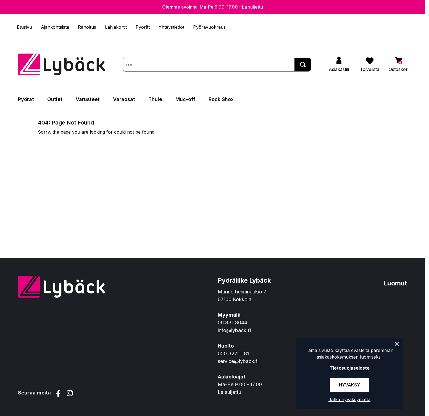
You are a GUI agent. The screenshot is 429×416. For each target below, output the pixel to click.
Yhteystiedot (171, 27)
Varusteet (88, 99)
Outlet (54, 99)
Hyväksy (349, 385)
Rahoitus (87, 27)
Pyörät (143, 27)
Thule (155, 99)
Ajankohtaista (55, 27)
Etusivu (24, 27)
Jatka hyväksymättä (349, 399)
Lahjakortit (116, 27)
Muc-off (185, 99)
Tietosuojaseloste (350, 368)
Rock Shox (221, 99)
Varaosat (124, 99)
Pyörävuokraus (209, 27)
